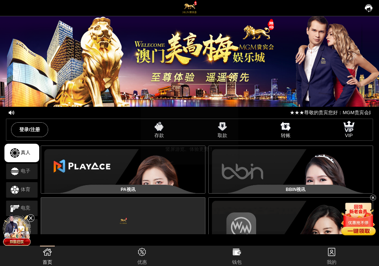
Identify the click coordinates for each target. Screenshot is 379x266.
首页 (47, 255)
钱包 (237, 255)
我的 (331, 255)
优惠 (142, 255)
